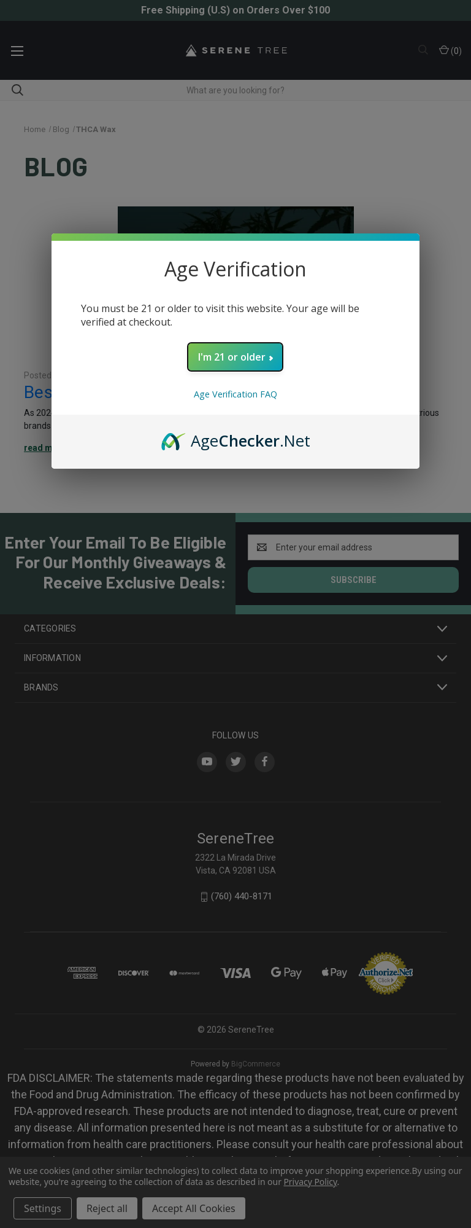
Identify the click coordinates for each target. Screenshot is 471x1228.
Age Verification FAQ (235, 394)
